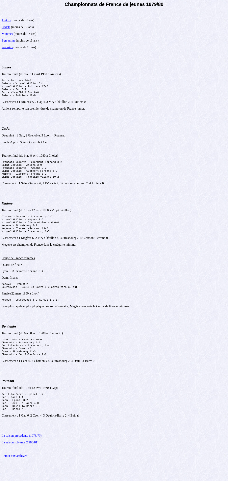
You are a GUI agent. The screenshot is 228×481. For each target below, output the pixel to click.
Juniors (6, 20)
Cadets (6, 27)
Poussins (7, 47)
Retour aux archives (14, 476)
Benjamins (8, 40)
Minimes (7, 33)
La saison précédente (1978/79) (21, 455)
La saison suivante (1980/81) (20, 462)
